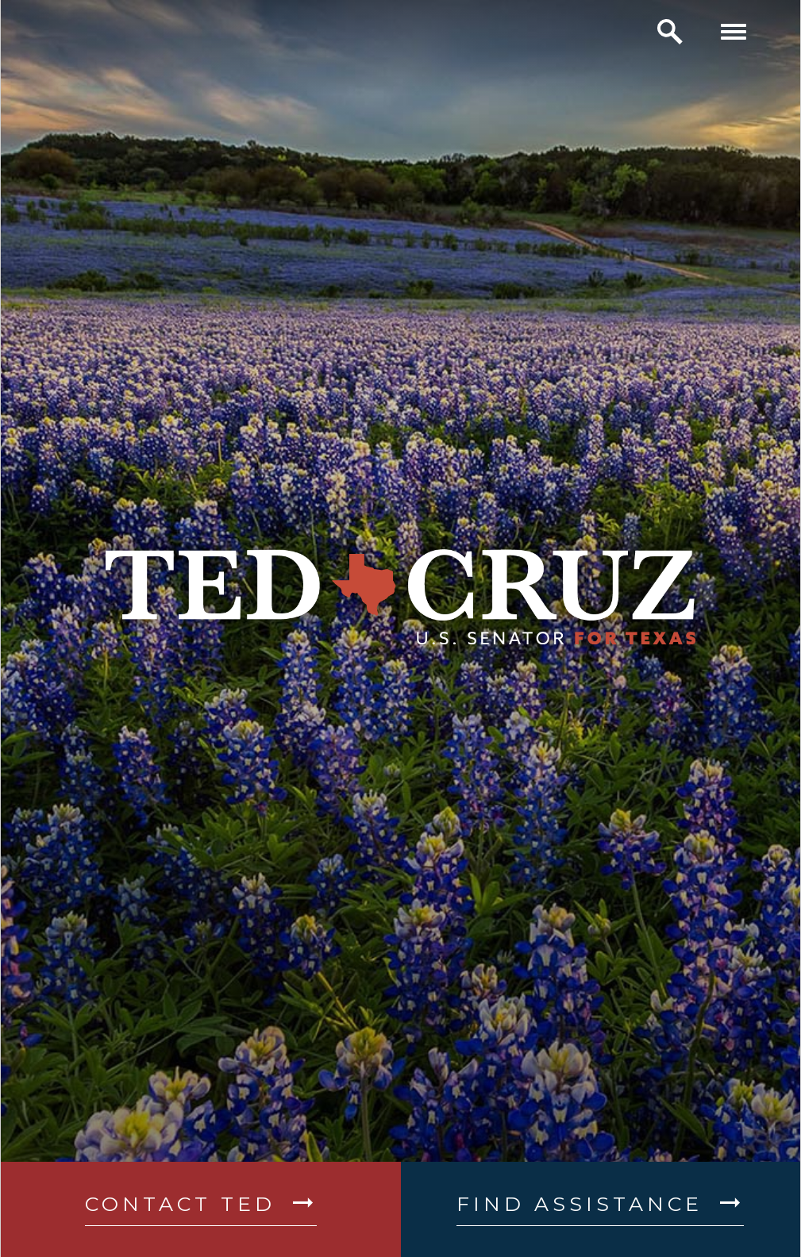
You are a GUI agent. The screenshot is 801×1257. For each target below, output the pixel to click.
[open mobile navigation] (733, 31)
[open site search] (670, 31)
